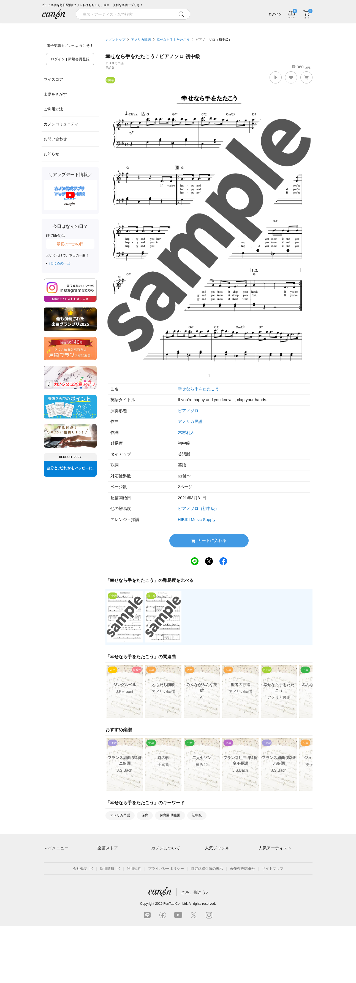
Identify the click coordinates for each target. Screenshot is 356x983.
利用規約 (134, 925)
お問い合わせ (55, 139)
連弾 (208, 859)
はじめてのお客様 (165, 878)
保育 (145, 815)
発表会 (210, 897)
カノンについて (165, 848)
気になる (280, 27)
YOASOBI (267, 887)
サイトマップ (272, 925)
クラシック (214, 868)
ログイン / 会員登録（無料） (67, 868)
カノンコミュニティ (61, 124)
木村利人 (186, 432)
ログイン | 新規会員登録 (70, 59)
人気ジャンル (217, 848)
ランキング (144, 27)
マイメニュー (56, 848)
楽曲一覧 (104, 868)
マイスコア (53, 79)
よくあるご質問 (163, 887)
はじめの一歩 (60, 263)
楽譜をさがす (71, 94)
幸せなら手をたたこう (173, 40)
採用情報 (110, 925)
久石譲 (264, 897)
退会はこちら (54, 878)
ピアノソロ (188, 410)
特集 (76, 27)
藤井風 (264, 859)
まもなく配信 (108, 897)
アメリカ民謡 (141, 40)
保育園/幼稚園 (170, 815)
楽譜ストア (107, 848)
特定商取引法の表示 (207, 925)
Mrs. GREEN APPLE (275, 868)
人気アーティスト (275, 848)
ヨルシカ (266, 878)
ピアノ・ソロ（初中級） (213, 40)
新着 (212, 27)
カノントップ (115, 40)
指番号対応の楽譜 (111, 906)
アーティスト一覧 (111, 859)
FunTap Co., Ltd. (175, 961)
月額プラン (160, 868)
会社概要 (83, 925)
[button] (276, 77)
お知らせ (51, 154)
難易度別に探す (110, 878)
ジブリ (210, 887)
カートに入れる (209, 540)
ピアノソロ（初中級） (198, 508)
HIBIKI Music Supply (197, 519)
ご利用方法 (71, 109)
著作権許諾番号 (242, 925)
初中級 (197, 815)
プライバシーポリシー (166, 925)
